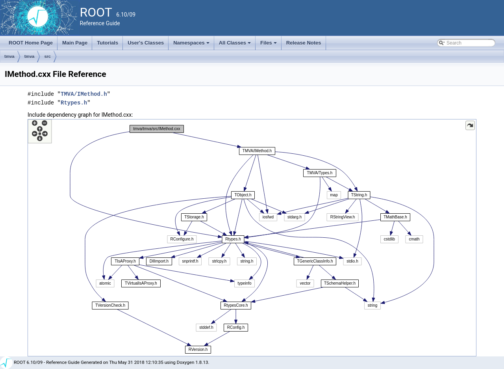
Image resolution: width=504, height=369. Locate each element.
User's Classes (146, 43)
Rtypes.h (74, 102)
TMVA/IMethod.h (84, 94)
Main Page (74, 43)
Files (269, 45)
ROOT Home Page (31, 43)
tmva (9, 56)
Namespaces (192, 45)
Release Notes (303, 43)
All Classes (235, 45)
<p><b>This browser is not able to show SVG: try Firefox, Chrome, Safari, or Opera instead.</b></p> (252, 237)
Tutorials (107, 43)
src (47, 56)
